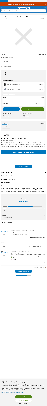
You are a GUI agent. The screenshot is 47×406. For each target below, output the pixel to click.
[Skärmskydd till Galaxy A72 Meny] (12, 14)
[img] (45, 38)
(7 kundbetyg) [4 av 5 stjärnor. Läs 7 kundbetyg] (3, 19)
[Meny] (1, 7)
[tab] (4, 1)
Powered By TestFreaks (40, 267)
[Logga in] (42, 7)
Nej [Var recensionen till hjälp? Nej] (43, 237)
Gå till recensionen (6, 128)
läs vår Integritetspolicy (18, 392)
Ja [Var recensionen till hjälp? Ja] (40, 237)
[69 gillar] (3, 54)
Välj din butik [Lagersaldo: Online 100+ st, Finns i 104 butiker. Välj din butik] (5, 103)
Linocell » (32, 152)
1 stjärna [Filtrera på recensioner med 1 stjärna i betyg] (4, 215)
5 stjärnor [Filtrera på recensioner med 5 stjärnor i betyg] (4, 206)
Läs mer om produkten (6, 66)
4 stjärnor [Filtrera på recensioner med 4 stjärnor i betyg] (4, 208)
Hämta (11, 109)
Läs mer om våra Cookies (7, 392)
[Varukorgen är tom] (45, 7)
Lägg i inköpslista (42, 54)
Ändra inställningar (23, 403)
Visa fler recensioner (23, 271)
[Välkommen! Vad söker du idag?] (24, 11)
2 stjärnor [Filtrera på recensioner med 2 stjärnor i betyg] (4, 213)
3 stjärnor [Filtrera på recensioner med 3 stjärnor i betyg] (4, 210)
